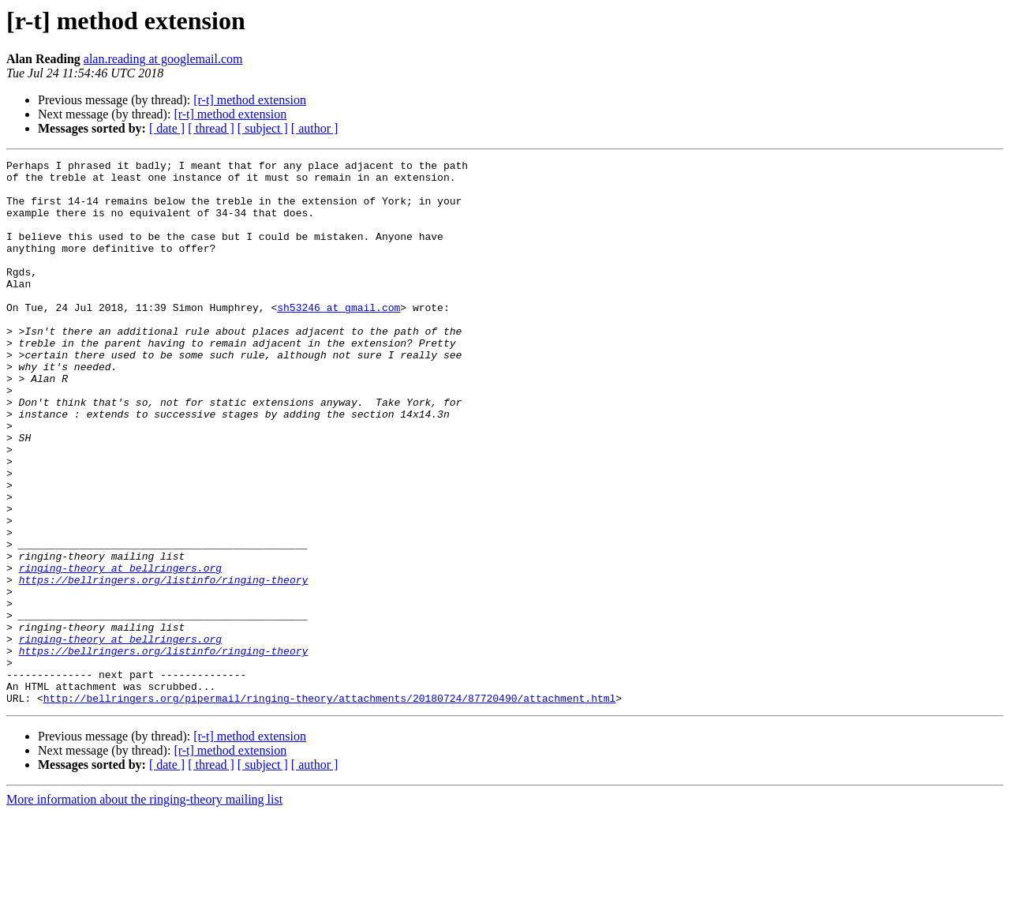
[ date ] (167, 128)
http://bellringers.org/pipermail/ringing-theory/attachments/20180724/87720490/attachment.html (329, 807)
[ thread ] (211, 128)
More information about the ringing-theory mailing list (144, 908)
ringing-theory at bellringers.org (120, 650)
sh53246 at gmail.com (338, 338)
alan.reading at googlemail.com (163, 59)
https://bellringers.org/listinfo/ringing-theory (164, 665)
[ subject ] (263, 128)
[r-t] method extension (249, 100)
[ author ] (315, 128)
